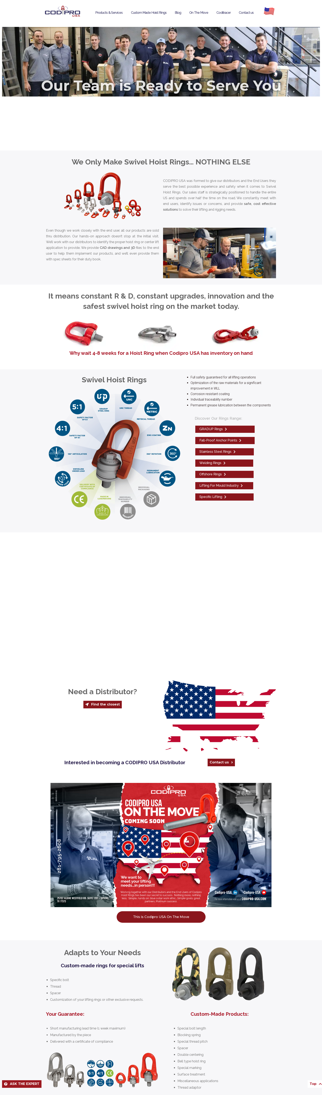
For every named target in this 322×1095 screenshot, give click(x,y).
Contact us (246, 13)
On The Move (198, 13)
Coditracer (223, 13)
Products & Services (109, 13)
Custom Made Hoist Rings (149, 13)
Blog (178, 13)
